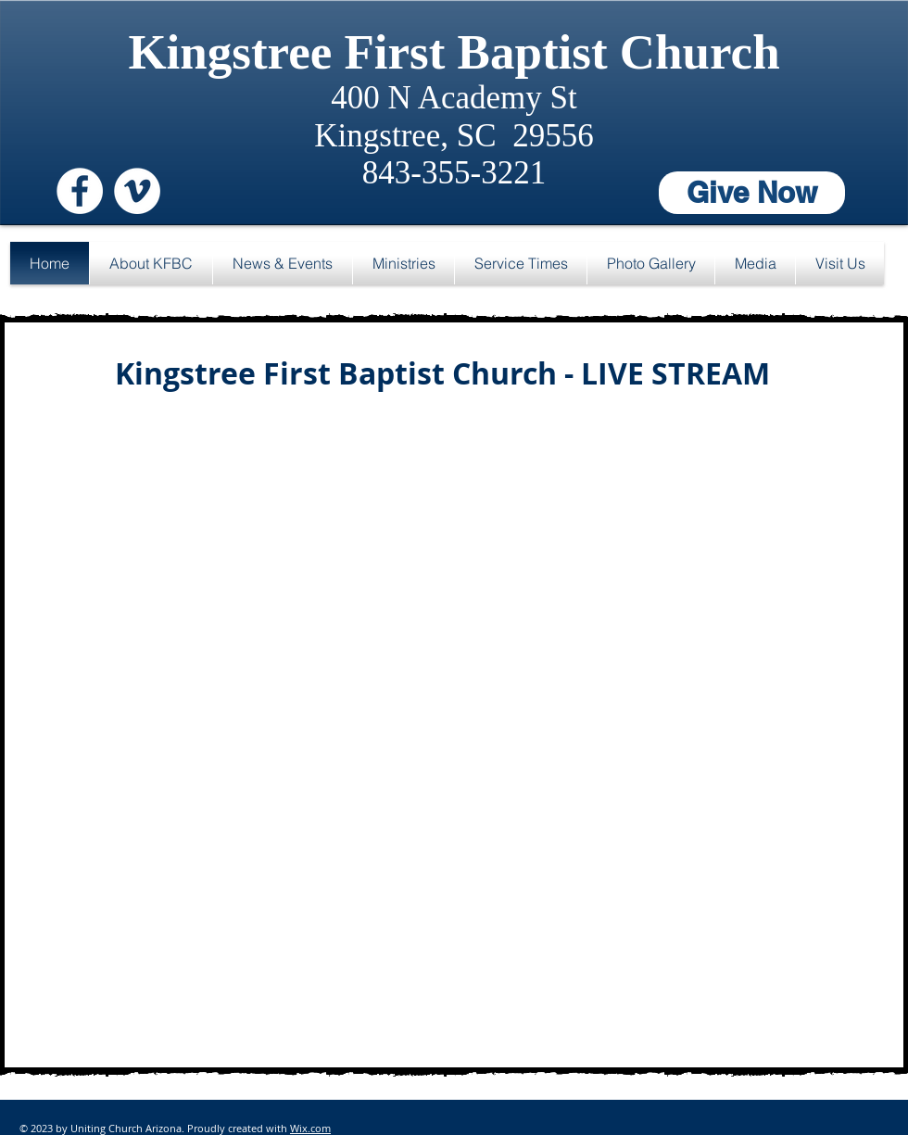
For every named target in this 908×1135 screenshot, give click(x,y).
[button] (151, 263)
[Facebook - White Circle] (80, 191)
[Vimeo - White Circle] (137, 191)
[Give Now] (752, 192)
